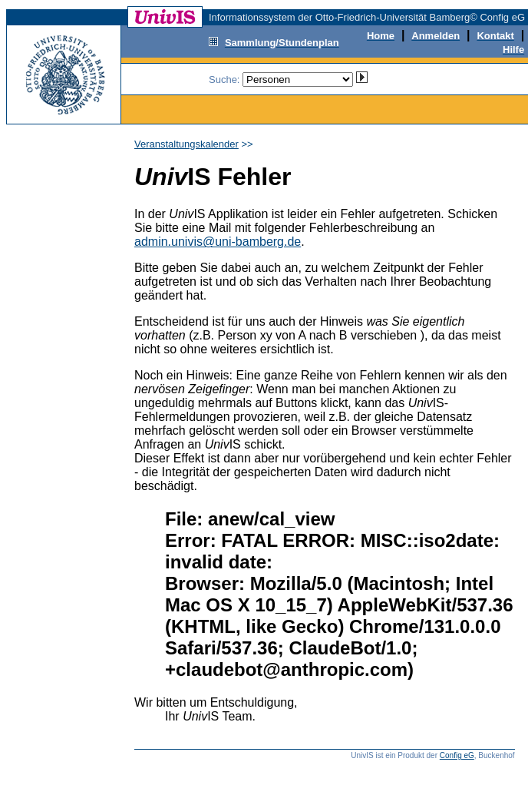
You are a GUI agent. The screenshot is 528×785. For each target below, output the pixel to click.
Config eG (457, 755)
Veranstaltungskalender (186, 144)
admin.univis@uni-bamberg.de (217, 241)
